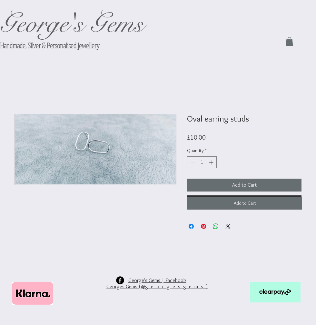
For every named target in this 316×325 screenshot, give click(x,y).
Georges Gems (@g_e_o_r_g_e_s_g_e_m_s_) (157, 286)
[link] (289, 41)
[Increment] (212, 162)
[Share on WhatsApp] (216, 226)
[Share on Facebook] (191, 226)
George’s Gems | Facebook (157, 280)
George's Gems (71, 24)
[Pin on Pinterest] (203, 226)
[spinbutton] (202, 162)
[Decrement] (192, 162)
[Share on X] (228, 226)
